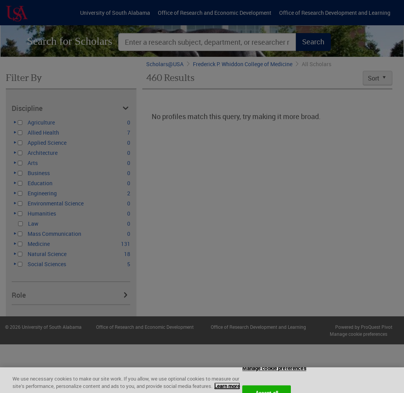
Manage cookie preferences (274, 374)
